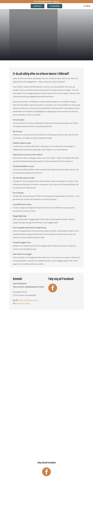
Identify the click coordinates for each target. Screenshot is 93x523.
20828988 (55, 6)
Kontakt (37, 6)
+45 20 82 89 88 (23, 303)
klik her (56, 1)
